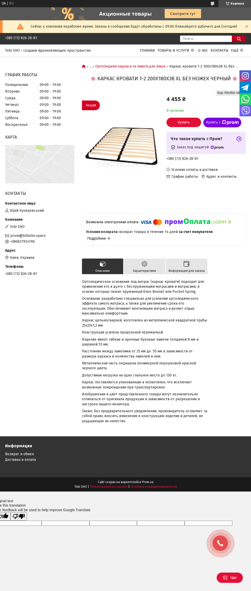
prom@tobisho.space (28, 235)
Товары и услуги (173, 50)
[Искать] (239, 39)
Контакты (219, 50)
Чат (230, 577)
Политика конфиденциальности (153, 486)
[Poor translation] (19, 516)
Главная (147, 50)
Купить (184, 122)
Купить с (222, 122)
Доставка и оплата (20, 460)
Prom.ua (147, 482)
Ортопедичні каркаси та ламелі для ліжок (130, 66)
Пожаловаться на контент (109, 486)
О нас (203, 50)
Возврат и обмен (19, 454)
